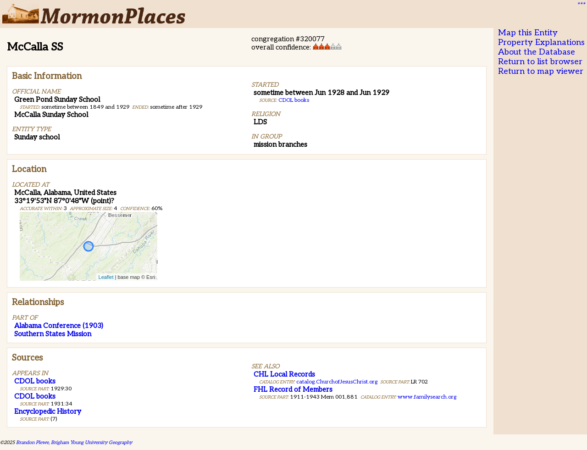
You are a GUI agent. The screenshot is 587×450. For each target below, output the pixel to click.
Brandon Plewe (32, 442)
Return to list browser (540, 62)
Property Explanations (541, 42)
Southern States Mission (52, 334)
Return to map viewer (540, 71)
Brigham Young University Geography (91, 442)
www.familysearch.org (427, 397)
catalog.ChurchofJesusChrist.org (336, 381)
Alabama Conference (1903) (58, 326)
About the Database (536, 52)
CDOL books (293, 100)
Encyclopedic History (47, 411)
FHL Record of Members (293, 389)
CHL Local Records (284, 374)
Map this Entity (528, 33)
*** (580, 5)
